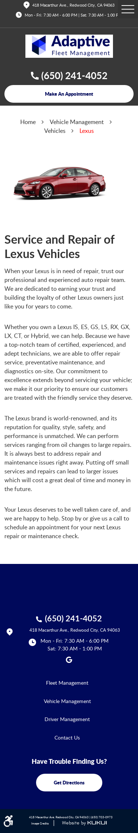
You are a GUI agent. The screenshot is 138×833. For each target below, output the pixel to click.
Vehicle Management (77, 122)
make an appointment (69, 93)
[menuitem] (69, 682)
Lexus (86, 131)
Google (69, 659)
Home (28, 122)
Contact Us (67, 737)
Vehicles (55, 131)
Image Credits (40, 823)
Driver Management (67, 719)
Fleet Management (67, 682)
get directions (69, 782)
